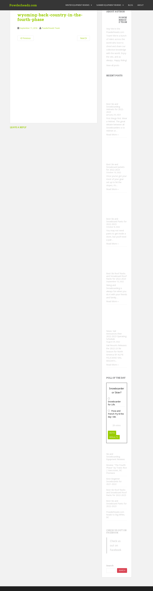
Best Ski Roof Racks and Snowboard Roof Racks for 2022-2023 (116, 276)
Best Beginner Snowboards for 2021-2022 (114, 481)
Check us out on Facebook (116, 531)
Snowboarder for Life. (114, 403)
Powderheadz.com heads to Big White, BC (115, 515)
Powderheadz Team (51, 28)
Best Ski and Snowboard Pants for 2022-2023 (116, 221)
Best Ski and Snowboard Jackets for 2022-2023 (115, 167)
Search (109, 565)
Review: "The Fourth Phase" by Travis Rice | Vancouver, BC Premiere (116, 469)
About (140, 5)
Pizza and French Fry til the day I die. (116, 413)
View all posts (112, 65)
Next (83, 38)
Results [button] (113, 437)
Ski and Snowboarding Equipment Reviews (115, 457)
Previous (25, 38)
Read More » (112, 134)
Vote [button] (112, 432)
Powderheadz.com (23, 5)
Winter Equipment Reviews (77, 5)
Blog (130, 5)
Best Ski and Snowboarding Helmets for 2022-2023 (115, 108)
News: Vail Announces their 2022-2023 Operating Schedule (116, 335)
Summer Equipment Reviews (108, 5)
